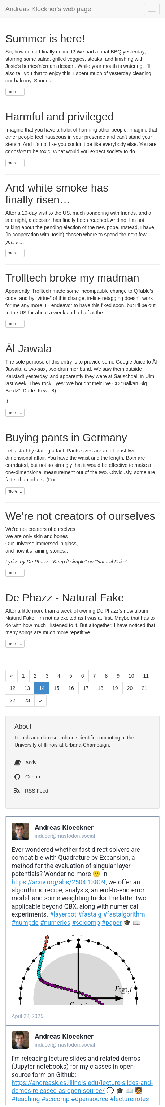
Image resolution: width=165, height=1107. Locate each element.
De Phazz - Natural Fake (64, 598)
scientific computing (98, 738)
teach (23, 738)
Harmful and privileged (59, 117)
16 (71, 688)
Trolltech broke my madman (72, 278)
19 (115, 688)
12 (13, 688)
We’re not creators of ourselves (80, 516)
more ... (15, 91)
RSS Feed (31, 791)
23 (27, 700)
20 (130, 688)
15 (57, 688)
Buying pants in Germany (66, 437)
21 (144, 688)
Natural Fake (19, 618)
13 (27, 688)
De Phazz (108, 611)
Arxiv (25, 762)
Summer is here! (45, 38)
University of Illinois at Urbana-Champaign (61, 745)
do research (54, 738)
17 (86, 688)
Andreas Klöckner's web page (48, 9)
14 (42, 688)
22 (13, 700)
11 (146, 676)
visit (43, 213)
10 (131, 676)
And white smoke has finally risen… (56, 194)
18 (100, 688)
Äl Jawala (28, 349)
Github (27, 777)
